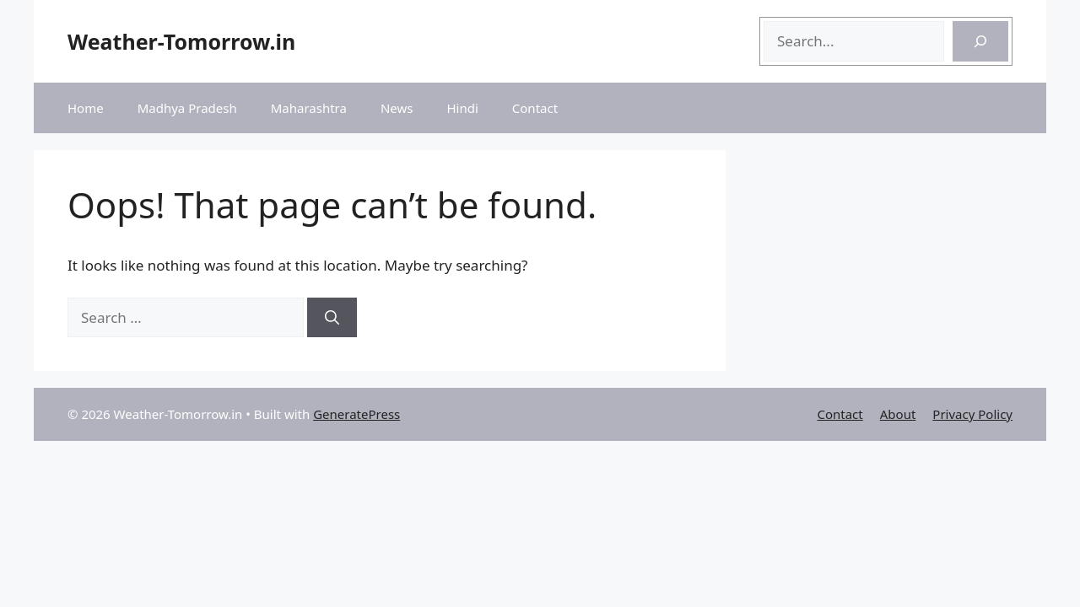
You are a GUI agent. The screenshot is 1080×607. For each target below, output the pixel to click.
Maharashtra (309, 107)
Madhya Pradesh (187, 107)
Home (86, 107)
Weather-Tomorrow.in (181, 41)
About (898, 414)
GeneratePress (356, 414)
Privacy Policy (972, 414)
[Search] (980, 41)
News (397, 107)
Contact (535, 107)
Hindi (462, 107)
